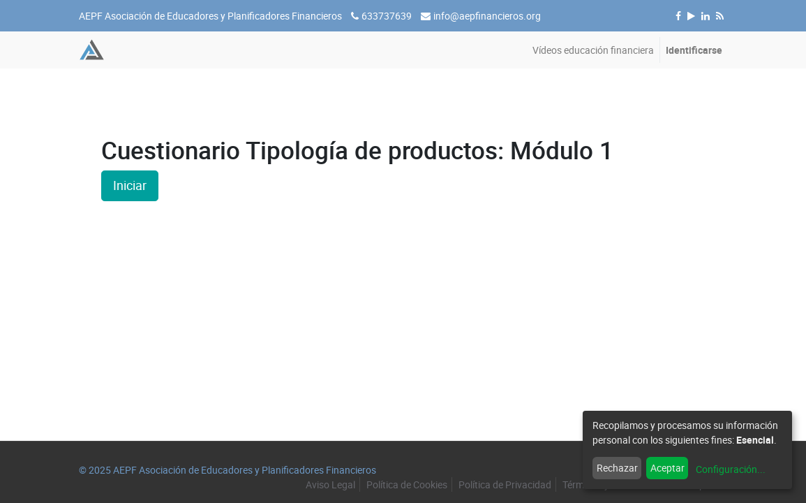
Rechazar (617, 467)
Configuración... (731, 469)
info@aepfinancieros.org (487, 15)
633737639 (386, 15)
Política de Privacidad (504, 484)
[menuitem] (593, 50)
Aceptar (667, 467)
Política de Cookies (406, 484)
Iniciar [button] (130, 185)
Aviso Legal (330, 484)
